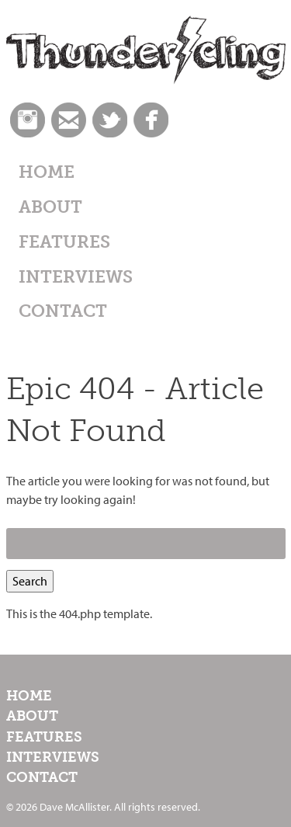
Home (46, 172)
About (50, 206)
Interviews (76, 276)
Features (64, 241)
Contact (63, 311)
